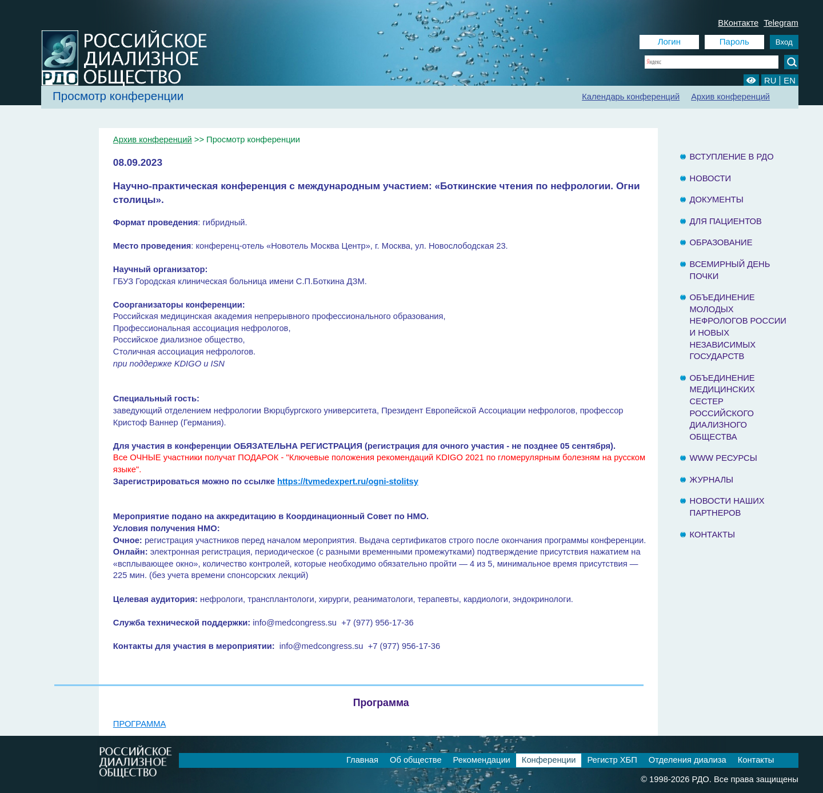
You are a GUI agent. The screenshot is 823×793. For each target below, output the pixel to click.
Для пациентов (726, 221)
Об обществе (416, 759)
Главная (362, 759)
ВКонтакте (738, 22)
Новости (711, 178)
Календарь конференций (631, 96)
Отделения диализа (687, 759)
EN (789, 80)
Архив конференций (730, 96)
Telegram (781, 22)
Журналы (712, 479)
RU (770, 80)
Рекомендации (481, 759)
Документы (717, 199)
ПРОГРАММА (139, 723)
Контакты (712, 534)
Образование (721, 242)
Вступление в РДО (732, 156)
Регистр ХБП (612, 759)
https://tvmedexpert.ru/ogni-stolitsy (347, 481)
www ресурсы (723, 458)
